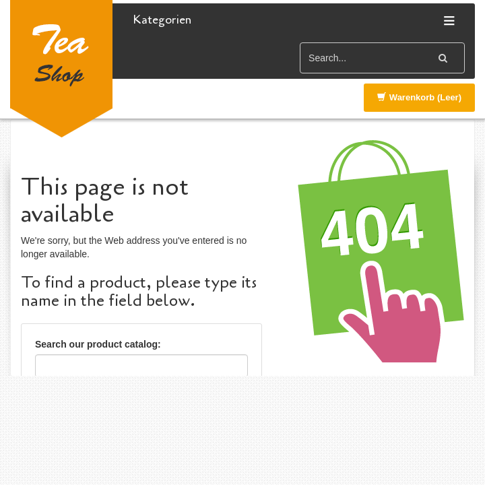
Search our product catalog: (98, 344)
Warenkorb (419, 97)
